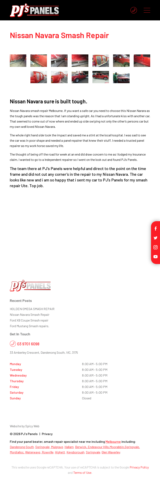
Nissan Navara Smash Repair (29, 314)
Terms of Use (82, 472)
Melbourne (113, 441)
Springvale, (132, 447)
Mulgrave (56, 447)
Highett (60, 452)
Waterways (32, 452)
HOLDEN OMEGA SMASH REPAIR (32, 309)
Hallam (69, 447)
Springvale (42, 447)
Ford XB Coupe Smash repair (29, 320)
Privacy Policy (139, 467)
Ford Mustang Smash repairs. (29, 326)
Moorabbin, (117, 447)
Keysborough (75, 452)
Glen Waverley (111, 452)
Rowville (47, 452)
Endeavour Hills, (99, 447)
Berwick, (81, 447)
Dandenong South (22, 447)
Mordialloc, (17, 452)
